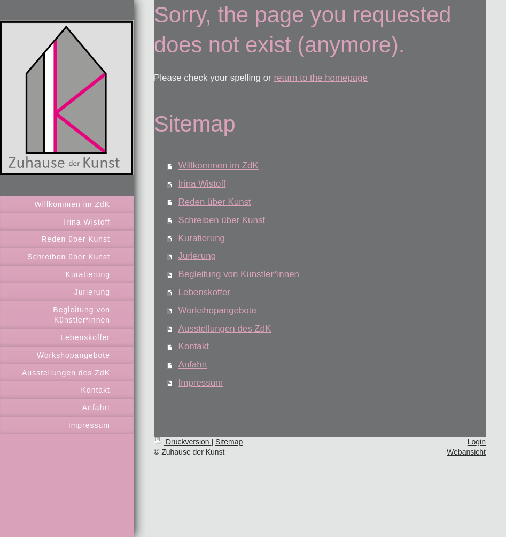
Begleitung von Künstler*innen (238, 274)
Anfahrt (192, 364)
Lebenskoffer (204, 292)
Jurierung (197, 256)
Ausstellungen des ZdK (224, 329)
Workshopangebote (217, 310)
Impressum (200, 383)
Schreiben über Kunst (221, 220)
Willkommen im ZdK (218, 165)
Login (477, 442)
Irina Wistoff (202, 184)
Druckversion (182, 442)
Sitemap (229, 442)
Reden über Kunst (214, 202)
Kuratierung (201, 238)
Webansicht (466, 452)
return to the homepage (321, 78)
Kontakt (193, 346)
